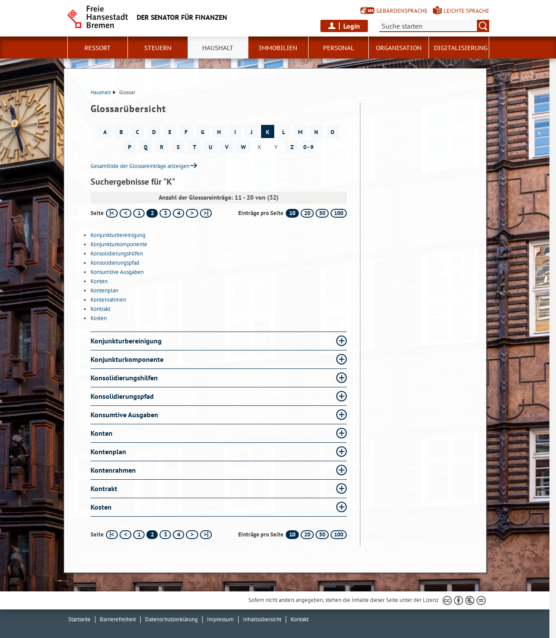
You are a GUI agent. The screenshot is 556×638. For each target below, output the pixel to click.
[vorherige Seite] (125, 213)
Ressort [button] (97, 48)
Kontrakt (100, 309)
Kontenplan (104, 290)
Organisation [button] (399, 48)
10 (292, 213)
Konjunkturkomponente (119, 244)
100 (338, 213)
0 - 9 (308, 147)
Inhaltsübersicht (262, 619)
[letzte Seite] (206, 213)
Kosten (99, 318)
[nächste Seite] (192, 213)
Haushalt (103, 92)
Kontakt (300, 619)
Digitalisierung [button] (460, 48)
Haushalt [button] (217, 48)
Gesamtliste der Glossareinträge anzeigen (140, 166)
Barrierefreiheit (118, 619)
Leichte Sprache (466, 11)
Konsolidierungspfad (115, 262)
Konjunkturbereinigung (118, 235)
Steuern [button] (157, 48)
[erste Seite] (112, 213)
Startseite (79, 619)
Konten (99, 281)
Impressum (220, 619)
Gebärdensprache (402, 11)
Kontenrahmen (108, 299)
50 (322, 213)
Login (351, 26)
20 (307, 213)
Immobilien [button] (278, 48)
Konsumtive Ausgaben (117, 272)
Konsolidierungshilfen (117, 253)
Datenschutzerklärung (171, 619)
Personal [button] (338, 48)
